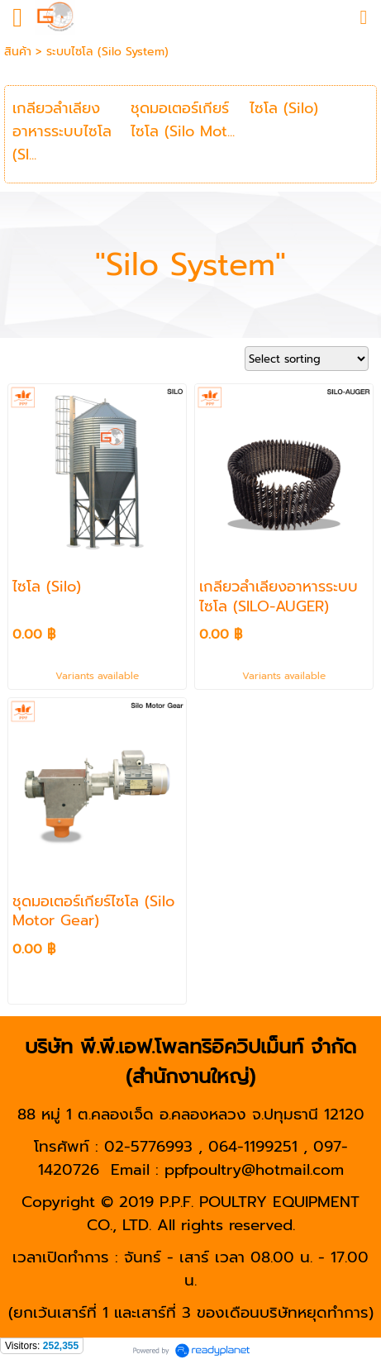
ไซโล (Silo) (284, 108)
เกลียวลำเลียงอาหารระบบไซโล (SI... (62, 131)
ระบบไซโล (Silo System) (107, 51)
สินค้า (17, 51)
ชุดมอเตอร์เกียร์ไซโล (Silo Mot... (183, 120)
